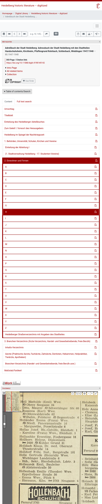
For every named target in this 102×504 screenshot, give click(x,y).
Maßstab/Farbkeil (13, 370)
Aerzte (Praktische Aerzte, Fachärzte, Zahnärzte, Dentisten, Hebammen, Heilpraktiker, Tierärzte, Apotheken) (46, 355)
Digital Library (21, 13)
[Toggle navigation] (97, 26)
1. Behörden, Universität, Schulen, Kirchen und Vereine (30, 141)
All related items (15, 71)
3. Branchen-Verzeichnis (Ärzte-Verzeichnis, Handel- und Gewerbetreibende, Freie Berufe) (47, 341)
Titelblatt (8, 115)
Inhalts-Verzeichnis (14, 347)
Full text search (24, 101)
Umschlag (9, 109)
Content (8, 101)
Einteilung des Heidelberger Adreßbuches (24, 122)
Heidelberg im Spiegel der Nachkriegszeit (24, 134)
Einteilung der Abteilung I (17, 147)
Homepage (7, 13)
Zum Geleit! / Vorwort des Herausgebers (23, 128)
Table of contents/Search (17, 91)
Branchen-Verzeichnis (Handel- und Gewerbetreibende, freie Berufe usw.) (40, 363)
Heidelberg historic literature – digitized (24, 5)
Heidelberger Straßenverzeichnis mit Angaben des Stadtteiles (35, 334)
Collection (12, 74)
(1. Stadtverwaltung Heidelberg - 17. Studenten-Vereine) (32, 154)
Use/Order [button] (28, 81)
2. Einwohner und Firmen (16, 160)
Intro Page (12, 68)
